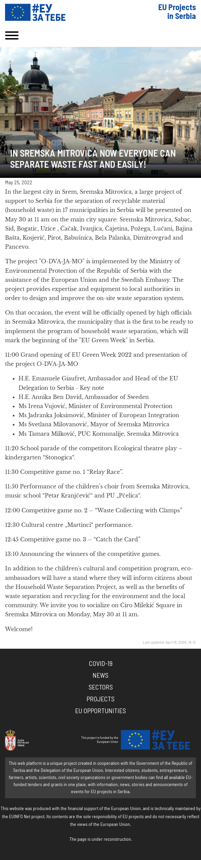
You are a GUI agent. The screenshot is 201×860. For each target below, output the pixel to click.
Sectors (101, 687)
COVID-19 (100, 664)
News (100, 675)
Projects (100, 699)
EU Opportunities (100, 711)
